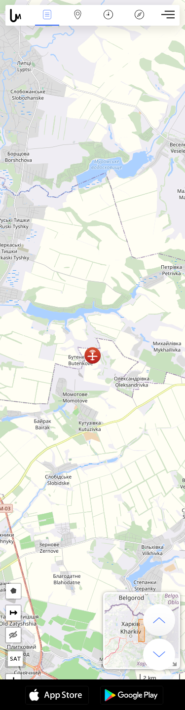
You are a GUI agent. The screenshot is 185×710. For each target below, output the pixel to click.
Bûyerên (47, 15)
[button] (92, 355)
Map (78, 15)
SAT (15, 658)
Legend (139, 15)
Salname (108, 15)
